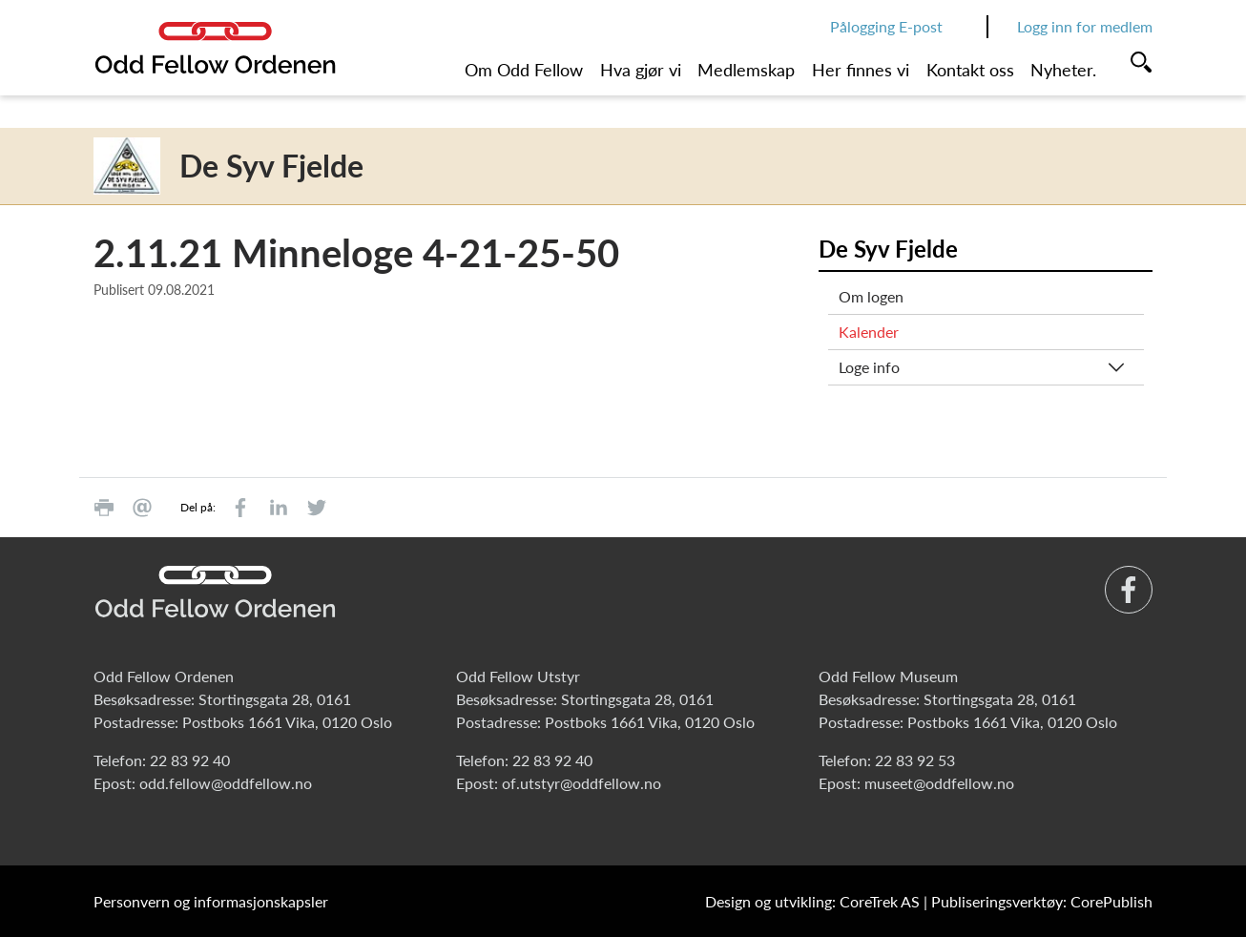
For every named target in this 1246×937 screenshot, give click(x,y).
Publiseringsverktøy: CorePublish (1042, 901)
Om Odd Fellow (524, 69)
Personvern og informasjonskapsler (210, 901)
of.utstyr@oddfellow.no (581, 783)
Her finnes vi (860, 69)
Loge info (869, 367)
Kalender (869, 332)
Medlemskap (746, 69)
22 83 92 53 (915, 760)
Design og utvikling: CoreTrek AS (812, 901)
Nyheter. (1063, 69)
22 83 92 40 (190, 760)
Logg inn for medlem (1085, 26)
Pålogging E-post (886, 26)
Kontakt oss (970, 69)
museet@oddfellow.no (939, 783)
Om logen (871, 296)
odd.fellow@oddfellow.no (225, 783)
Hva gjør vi (640, 69)
